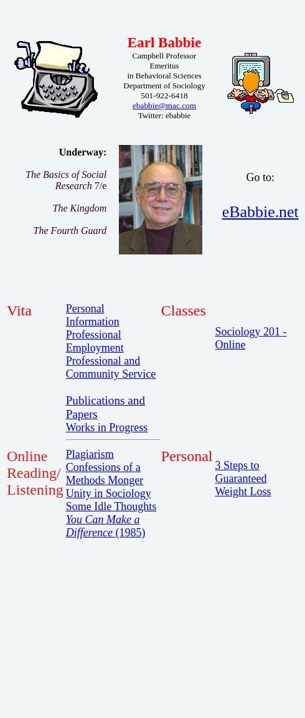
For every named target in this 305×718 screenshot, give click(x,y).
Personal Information (93, 315)
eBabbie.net (260, 212)
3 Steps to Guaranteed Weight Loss (243, 478)
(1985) (106, 526)
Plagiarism (90, 454)
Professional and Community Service (111, 367)
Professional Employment (95, 341)
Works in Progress (107, 427)
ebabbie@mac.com (164, 105)
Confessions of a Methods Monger (105, 474)
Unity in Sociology (108, 493)
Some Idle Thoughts (111, 506)
